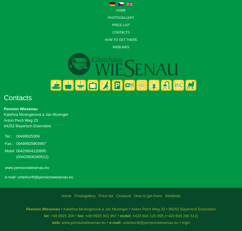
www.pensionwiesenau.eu (27, 167)
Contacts (121, 32)
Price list (121, 25)
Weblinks (121, 47)
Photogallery (121, 17)
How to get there (121, 39)
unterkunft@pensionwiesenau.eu (45, 177)
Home (121, 10)
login (186, 222)
